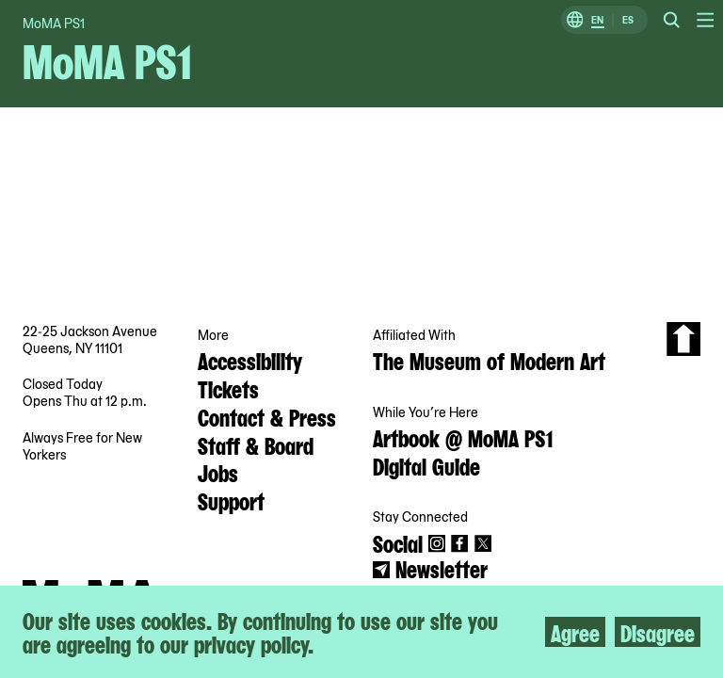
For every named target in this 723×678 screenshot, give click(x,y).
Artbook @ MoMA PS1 (463, 437)
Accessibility (250, 360)
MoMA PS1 (54, 22)
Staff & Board (255, 444)
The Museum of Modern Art (489, 360)
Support (231, 500)
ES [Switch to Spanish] (628, 20)
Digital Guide (426, 465)
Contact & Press (267, 416)
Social (398, 542)
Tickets (228, 388)
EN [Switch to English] (597, 20)
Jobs (218, 472)
